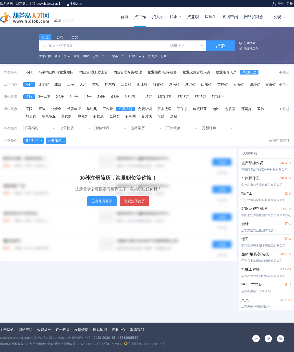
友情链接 (81, 330)
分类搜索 (250, 43)
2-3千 (60, 97)
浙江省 (142, 84)
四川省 (254, 84)
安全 (67, 56)
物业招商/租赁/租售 (162, 72)
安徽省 (270, 84)
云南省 (238, 84)
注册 (290, 3)
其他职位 (249, 72)
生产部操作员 (252, 163)
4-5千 (88, 97)
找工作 (140, 17)
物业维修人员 (226, 72)
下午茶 (182, 109)
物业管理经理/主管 (93, 72)
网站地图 (100, 330)
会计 (58, 56)
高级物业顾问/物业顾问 (56, 72)
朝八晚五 (49, 116)
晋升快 (147, 116)
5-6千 (102, 97)
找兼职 (193, 17)
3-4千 (74, 97)
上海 (70, 84)
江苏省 (126, 84)
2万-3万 (183, 97)
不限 (29, 72)
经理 (132, 56)
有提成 (98, 116)
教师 (86, 56)
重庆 (95, 84)
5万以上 (218, 97)
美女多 (66, 116)
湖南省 (174, 84)
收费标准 (44, 330)
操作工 (246, 193)
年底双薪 (200, 109)
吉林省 (222, 84)
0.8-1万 (130, 97)
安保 (142, 56)
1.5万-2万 (165, 97)
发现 (277, 17)
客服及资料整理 (254, 209)
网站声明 (25, 330)
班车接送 (164, 109)
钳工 (245, 239)
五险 (41, 109)
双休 (260, 109)
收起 (285, 72)
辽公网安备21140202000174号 (145, 344)
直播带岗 (230, 17)
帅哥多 (82, 116)
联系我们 (137, 330)
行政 (164, 56)
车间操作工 (250, 178)
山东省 (206, 84)
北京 (57, 84)
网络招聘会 (254, 17)
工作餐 (108, 109)
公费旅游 (125, 109)
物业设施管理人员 (196, 72)
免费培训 (145, 109)
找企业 (175, 17)
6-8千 (115, 97)
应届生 (211, 17)
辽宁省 (43, 84)
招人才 (158, 17)
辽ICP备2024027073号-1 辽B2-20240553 (98, 344)
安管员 (152, 56)
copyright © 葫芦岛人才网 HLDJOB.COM (45, 337)
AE (123, 56)
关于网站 (7, 330)
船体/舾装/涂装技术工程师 (257, 254)
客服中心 (118, 330)
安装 (96, 56)
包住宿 (230, 109)
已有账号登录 (102, 201)
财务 (77, 56)
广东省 (110, 84)
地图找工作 (251, 48)
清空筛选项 (281, 140)
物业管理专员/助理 (127, 72)
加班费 (31, 116)
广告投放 (63, 330)
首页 (124, 17)
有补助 (130, 116)
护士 (105, 56)
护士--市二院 (251, 285)
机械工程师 (250, 269)
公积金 (56, 109)
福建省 (158, 84)
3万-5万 (200, 97)
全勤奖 (115, 116)
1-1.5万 (146, 97)
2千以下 (44, 97)
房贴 (173, 116)
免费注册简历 (134, 201)
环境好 (246, 109)
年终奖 (91, 109)
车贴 (161, 116)
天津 (83, 84)
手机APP (76, 3)
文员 (115, 56)
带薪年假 (74, 109)
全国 (64, 20)
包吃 (216, 109)
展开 (285, 84)
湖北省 (190, 84)
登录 (281, 3)
